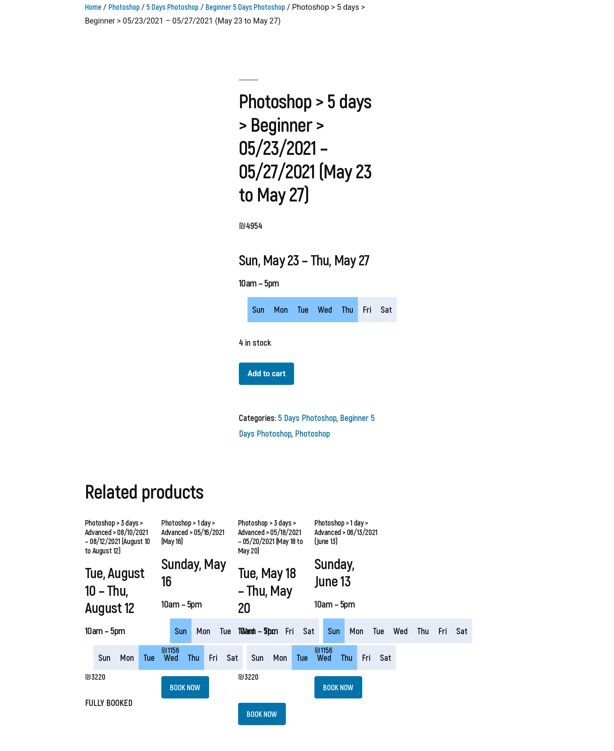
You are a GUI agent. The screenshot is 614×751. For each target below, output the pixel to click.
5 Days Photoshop (172, 6)
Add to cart (266, 373)
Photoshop (124, 6)
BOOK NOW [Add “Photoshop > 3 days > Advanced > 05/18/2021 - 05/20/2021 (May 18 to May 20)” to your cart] (262, 713)
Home (93, 6)
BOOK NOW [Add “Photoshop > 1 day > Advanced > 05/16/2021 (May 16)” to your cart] (185, 687)
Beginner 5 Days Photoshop (245, 6)
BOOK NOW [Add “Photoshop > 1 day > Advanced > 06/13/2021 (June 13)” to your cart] (338, 687)
